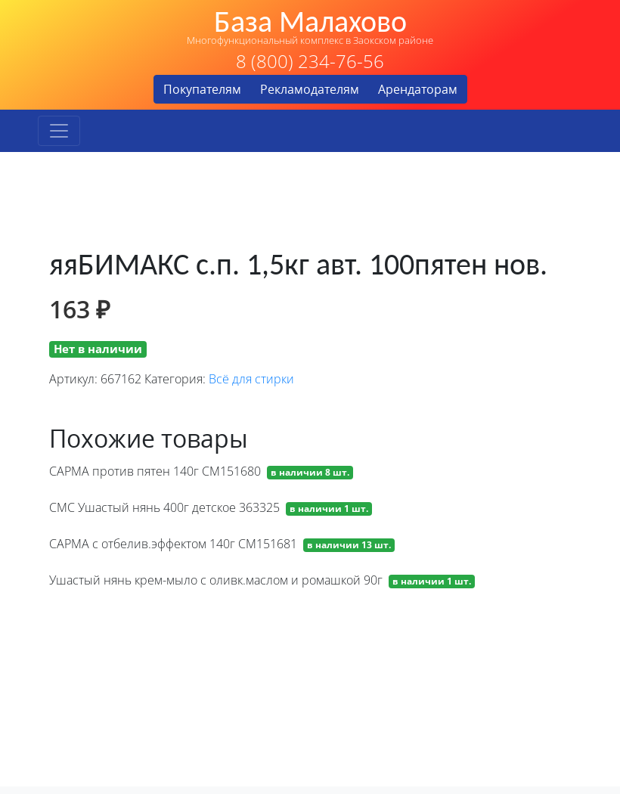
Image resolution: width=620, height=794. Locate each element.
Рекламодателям (309, 89)
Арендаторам (417, 89)
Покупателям (202, 89)
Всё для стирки (251, 379)
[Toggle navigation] (59, 131)
